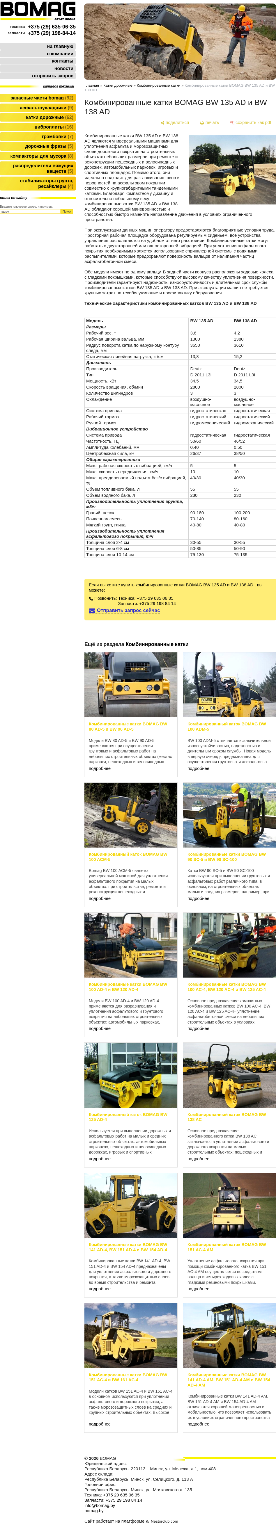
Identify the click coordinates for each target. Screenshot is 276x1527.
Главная (91, 85)
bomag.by (94, 1510)
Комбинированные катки (159, 85)
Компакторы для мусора (41, 156)
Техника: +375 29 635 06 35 (146, 598)
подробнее (100, 768)
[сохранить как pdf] (250, 122)
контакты (62, 60)
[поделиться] (174, 122)
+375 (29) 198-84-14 (52, 33)
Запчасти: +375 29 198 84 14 (147, 603)
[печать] (209, 122)
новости (63, 68)
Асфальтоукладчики (46, 107)
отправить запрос (52, 75)
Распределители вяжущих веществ (43, 168)
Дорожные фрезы (49, 146)
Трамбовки (57, 136)
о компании (60, 53)
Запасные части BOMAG (42, 97)
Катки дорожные (49, 117)
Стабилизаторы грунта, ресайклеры (46, 183)
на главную (60, 46)
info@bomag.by (99, 1505)
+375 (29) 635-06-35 (52, 27)
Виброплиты (54, 126)
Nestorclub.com (164, 1521)
